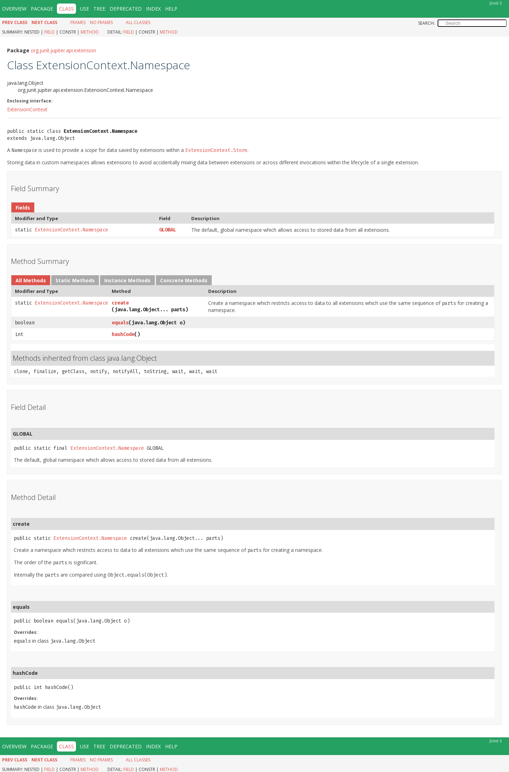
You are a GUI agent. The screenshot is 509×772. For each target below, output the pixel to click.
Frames (78, 22)
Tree (99, 8)
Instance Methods (127, 280)
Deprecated (126, 8)
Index (153, 8)
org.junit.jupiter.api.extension (63, 50)
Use (84, 8)
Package (42, 8)
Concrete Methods (183, 280)
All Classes (138, 22)
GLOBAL (167, 230)
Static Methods (75, 280)
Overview (14, 8)
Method (90, 32)
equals (120, 323)
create (120, 303)
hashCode (123, 334)
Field (49, 32)
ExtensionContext (27, 109)
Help (171, 8)
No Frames (101, 22)
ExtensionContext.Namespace (71, 230)
